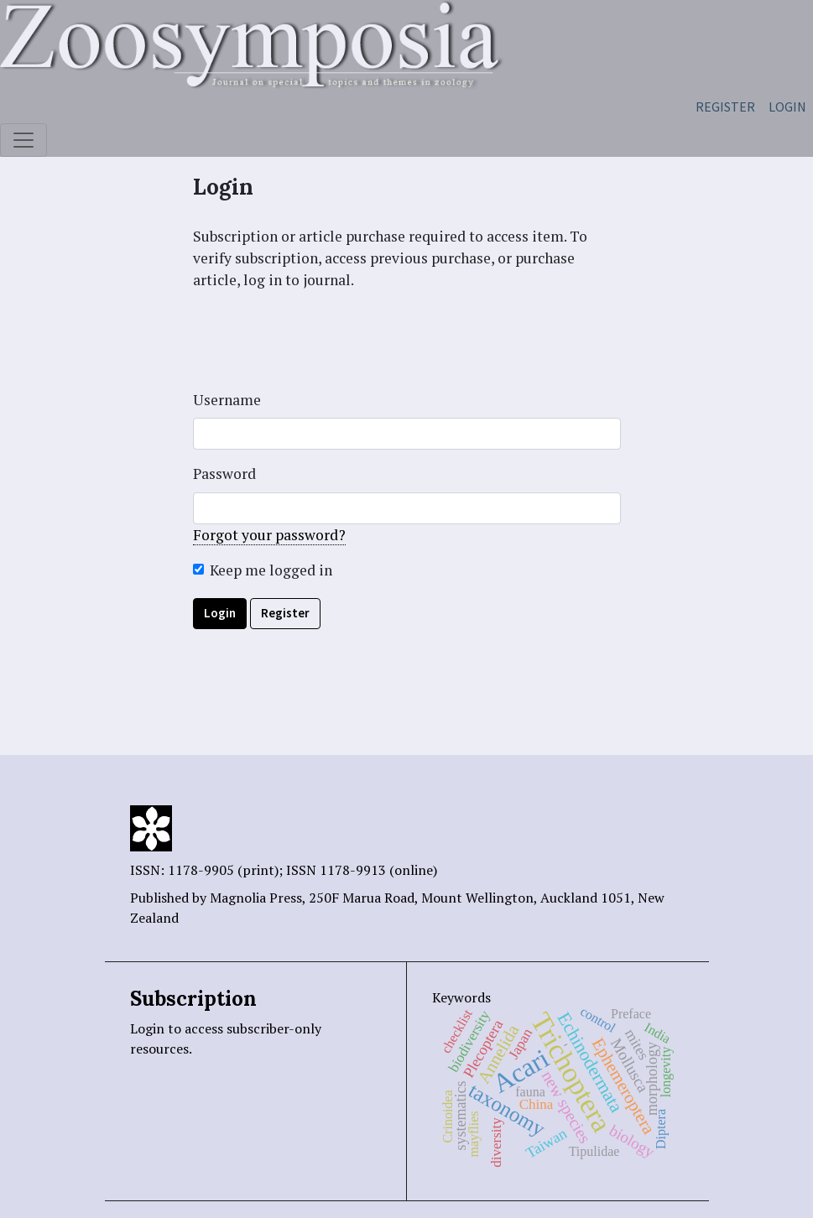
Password (224, 473)
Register (725, 106)
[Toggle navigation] (23, 140)
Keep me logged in (271, 570)
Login (787, 106)
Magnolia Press (256, 897)
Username (227, 399)
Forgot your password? (269, 534)
